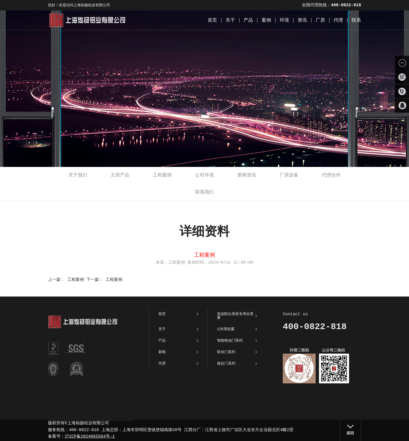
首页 (212, 20)
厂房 (320, 20)
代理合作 (331, 175)
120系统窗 (225, 329)
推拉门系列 (226, 363)
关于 (230, 20)
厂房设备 (289, 175)
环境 (284, 20)
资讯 (302, 20)
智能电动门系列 (230, 340)
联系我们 (204, 192)
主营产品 (120, 175)
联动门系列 (226, 352)
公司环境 (204, 175)
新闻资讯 (246, 175)
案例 (266, 20)
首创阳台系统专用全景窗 (235, 315)
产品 (248, 20)
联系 (356, 20)
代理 (338, 20)
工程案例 (162, 175)
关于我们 (77, 175)
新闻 (162, 352)
